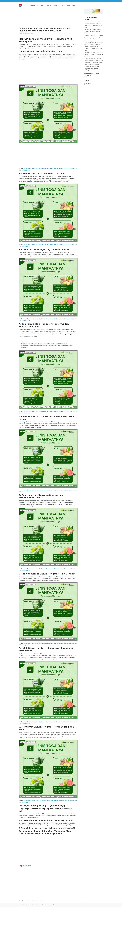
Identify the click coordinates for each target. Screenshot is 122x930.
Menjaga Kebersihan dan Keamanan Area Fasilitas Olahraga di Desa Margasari (92, 68)
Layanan (27, 900)
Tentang (47, 5)
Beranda (32, 5)
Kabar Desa (40, 5)
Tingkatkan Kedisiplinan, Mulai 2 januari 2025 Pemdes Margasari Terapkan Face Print (93, 37)
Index (41, 900)
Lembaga (55, 5)
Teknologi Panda (49, 904)
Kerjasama (35, 900)
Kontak (73, 5)
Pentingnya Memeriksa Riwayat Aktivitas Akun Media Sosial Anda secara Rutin (93, 54)
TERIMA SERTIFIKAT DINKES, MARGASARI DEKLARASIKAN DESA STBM (93, 31)
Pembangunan (66, 5)
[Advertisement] (48, 16)
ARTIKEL (30, 33)
